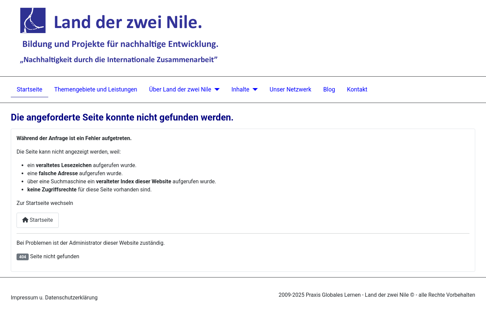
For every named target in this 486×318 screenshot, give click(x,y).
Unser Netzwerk (291, 89)
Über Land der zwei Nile (180, 89)
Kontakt (357, 89)
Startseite (30, 89)
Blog (329, 89)
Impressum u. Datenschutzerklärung (54, 297)
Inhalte (240, 89)
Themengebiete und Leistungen (95, 89)
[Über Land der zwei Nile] (215, 89)
